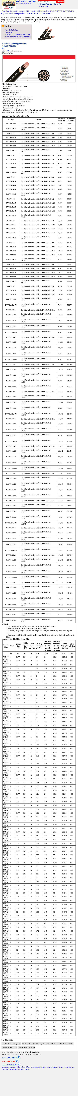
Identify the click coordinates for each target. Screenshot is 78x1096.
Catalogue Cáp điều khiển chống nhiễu (18, 37)
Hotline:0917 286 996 (25, 1)
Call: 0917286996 (9, 46)
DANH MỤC (43, 7)
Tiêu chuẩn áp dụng (11, 30)
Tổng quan (9, 32)
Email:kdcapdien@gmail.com (14, 43)
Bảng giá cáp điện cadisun (25, 1067)
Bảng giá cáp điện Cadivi (60, 1067)
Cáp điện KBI (13, 1069)
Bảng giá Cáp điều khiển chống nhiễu (17, 34)
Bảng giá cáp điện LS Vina (43, 1067)
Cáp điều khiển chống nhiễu (11, 1044)
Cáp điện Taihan (23, 1069)
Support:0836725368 (10, 1065)
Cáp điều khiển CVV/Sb (65, 1044)
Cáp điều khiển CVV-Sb (30, 1044)
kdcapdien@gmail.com (23, 3)
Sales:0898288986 (8, 1061)
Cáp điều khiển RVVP (9, 1047)
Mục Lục (8, 26)
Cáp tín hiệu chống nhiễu (26, 1047)
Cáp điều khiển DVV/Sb (47, 1044)
